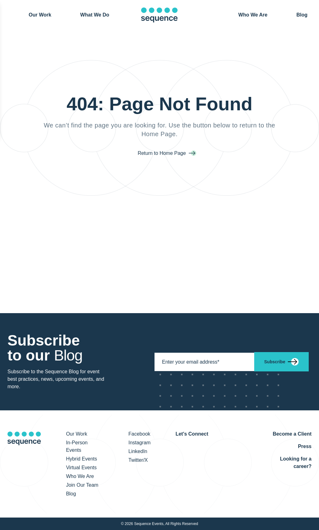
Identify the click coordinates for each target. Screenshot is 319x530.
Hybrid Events (81, 458)
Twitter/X (138, 460)
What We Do (94, 14)
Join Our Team (82, 485)
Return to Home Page (162, 153)
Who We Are (252, 14)
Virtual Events (81, 467)
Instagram (139, 442)
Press (305, 446)
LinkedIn (137, 451)
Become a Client (292, 434)
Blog (301, 14)
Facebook (139, 434)
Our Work (40, 14)
